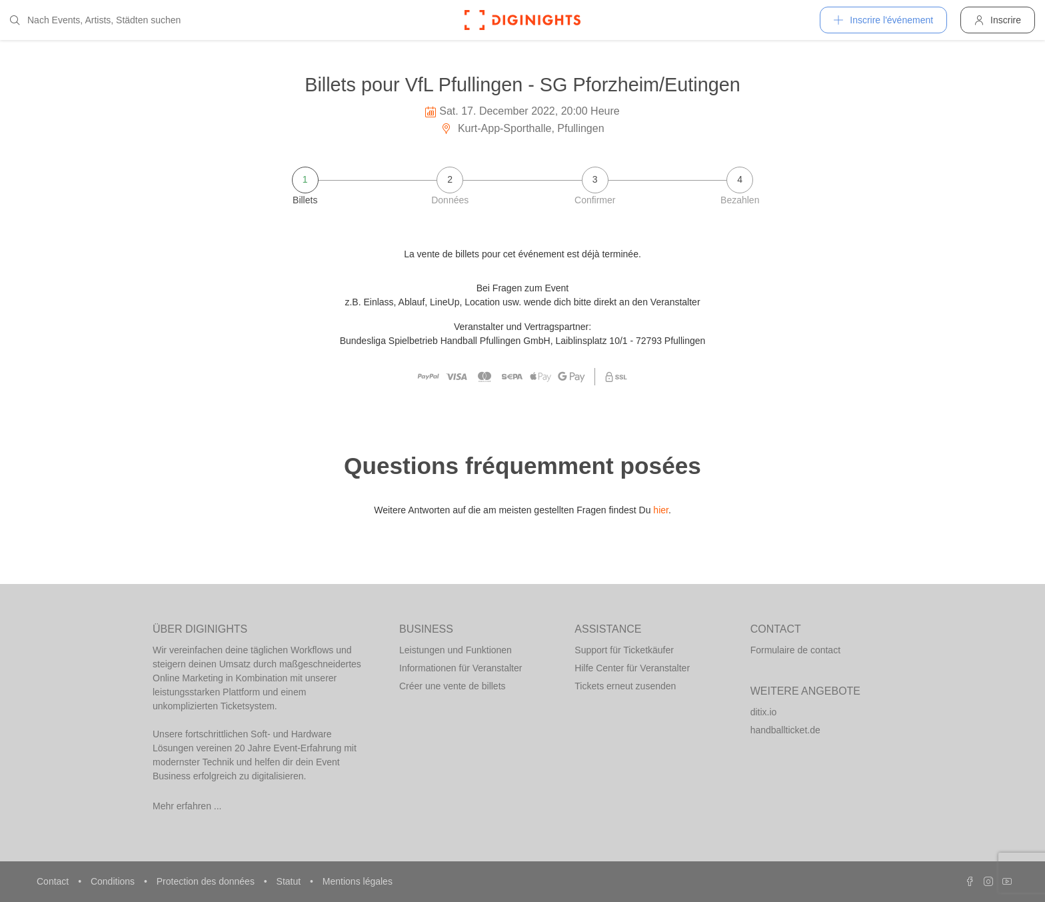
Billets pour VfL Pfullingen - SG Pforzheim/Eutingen (522, 84)
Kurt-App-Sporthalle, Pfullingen (522, 128)
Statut (290, 881)
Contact (54, 881)
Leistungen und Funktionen (455, 650)
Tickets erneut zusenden (625, 686)
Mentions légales (358, 881)
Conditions (114, 881)
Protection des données (207, 881)
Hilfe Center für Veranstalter (632, 668)
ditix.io (763, 712)
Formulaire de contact (795, 650)
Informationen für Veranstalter (460, 668)
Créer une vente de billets (452, 686)
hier (660, 510)
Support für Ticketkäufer (624, 650)
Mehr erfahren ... (187, 806)
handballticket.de (785, 730)
